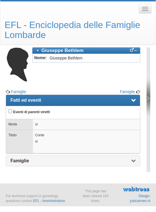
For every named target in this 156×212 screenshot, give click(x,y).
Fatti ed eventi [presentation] (25, 100)
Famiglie (18, 91)
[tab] (86, 50)
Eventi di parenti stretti (29, 111)
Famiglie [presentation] (19, 160)
